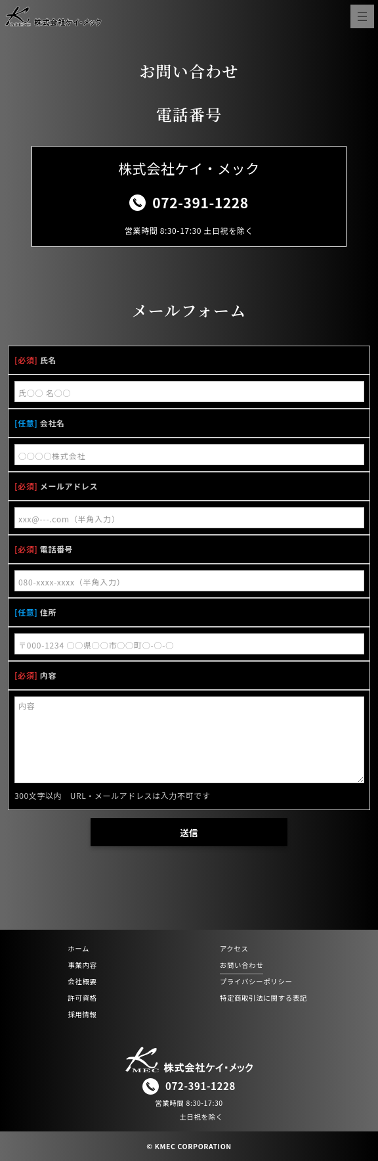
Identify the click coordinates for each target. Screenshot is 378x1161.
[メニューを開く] (362, 16)
